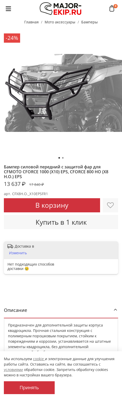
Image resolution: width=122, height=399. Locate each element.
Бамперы (89, 22)
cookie (39, 358)
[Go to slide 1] (59, 158)
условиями (13, 369)
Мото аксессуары (60, 22)
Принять (29, 387)
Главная (31, 22)
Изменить (18, 253)
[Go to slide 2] (63, 158)
